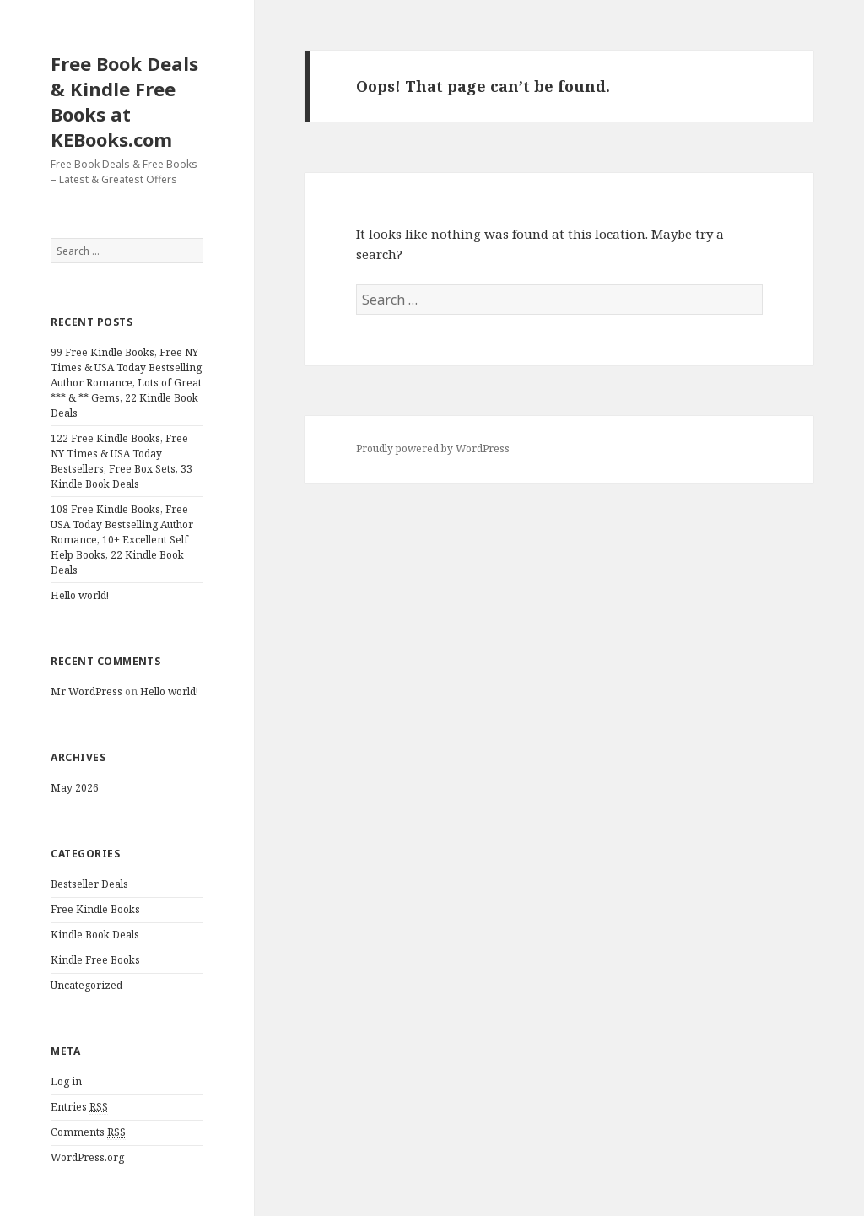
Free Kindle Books (95, 909)
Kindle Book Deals (95, 934)
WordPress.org (87, 1157)
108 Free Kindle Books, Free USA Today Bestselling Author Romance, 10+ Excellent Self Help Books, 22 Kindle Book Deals (122, 539)
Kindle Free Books (95, 960)
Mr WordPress (86, 691)
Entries (79, 1107)
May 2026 (75, 788)
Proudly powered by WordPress (433, 448)
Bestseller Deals (89, 884)
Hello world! (80, 595)
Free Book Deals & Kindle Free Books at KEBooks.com (124, 101)
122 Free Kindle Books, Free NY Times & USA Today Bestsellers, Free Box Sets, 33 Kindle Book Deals (121, 461)
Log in (66, 1081)
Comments (88, 1132)
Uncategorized (86, 985)
